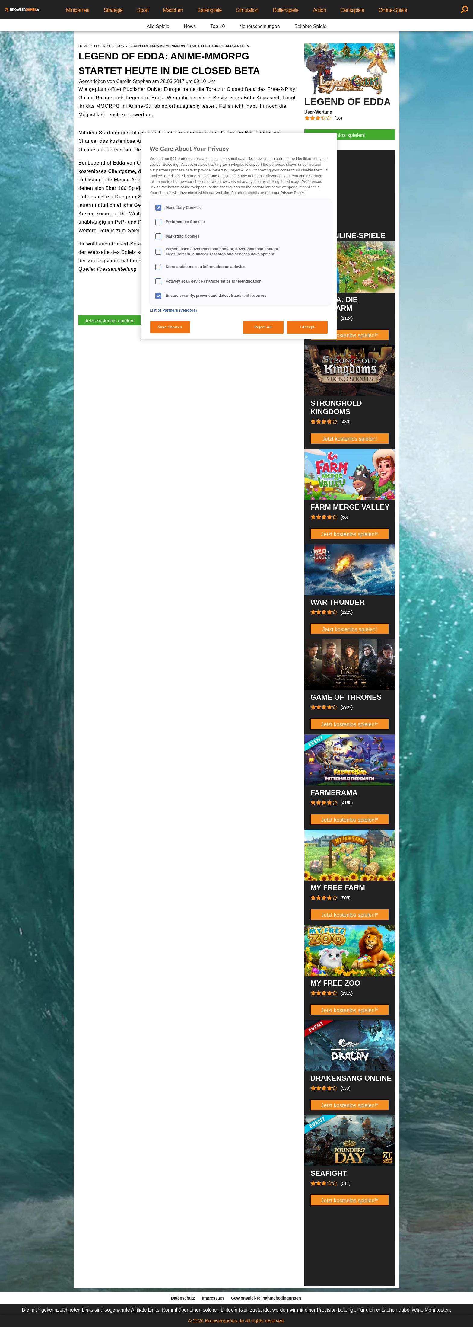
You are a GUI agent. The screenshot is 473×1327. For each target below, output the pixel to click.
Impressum (213, 1298)
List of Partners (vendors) (173, 310)
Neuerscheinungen (259, 26)
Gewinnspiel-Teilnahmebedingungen (266, 1298)
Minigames (77, 10)
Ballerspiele (209, 10)
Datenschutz (183, 1298)
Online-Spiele (393, 10)
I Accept (307, 327)
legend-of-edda (109, 46)
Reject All (263, 327)
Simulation (247, 10)
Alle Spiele (158, 26)
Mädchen (173, 10)
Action (319, 10)
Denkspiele (352, 10)
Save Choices (170, 327)
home (83, 46)
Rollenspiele (285, 10)
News (190, 26)
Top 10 (217, 26)
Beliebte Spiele (310, 26)
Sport (142, 10)
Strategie (113, 10)
